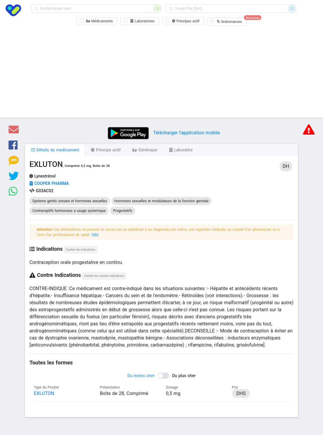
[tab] (55, 149)
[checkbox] (97, 21)
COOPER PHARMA (49, 183)
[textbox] (94, 8)
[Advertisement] (161, 70)
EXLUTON (44, 393)
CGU (95, 235)
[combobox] (94, 8)
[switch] (161, 376)
